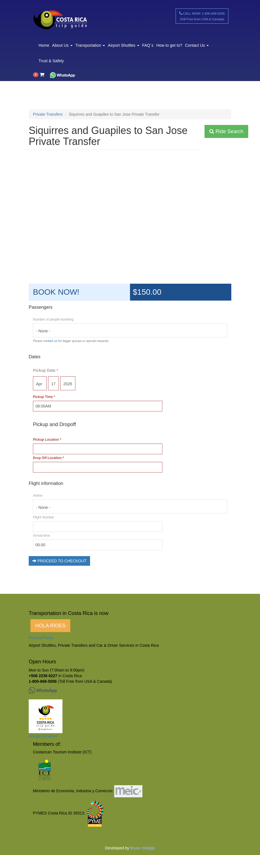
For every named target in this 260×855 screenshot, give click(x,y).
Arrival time (41, 536)
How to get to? (169, 45)
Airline (37, 496)
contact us (50, 341)
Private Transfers (48, 114)
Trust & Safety (51, 61)
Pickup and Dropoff (54, 424)
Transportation (90, 45)
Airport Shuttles (123, 45)
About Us (62, 45)
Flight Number (43, 517)
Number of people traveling (53, 319)
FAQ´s (147, 45)
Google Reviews (43, 736)
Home (44, 45)
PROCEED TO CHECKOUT (59, 561)
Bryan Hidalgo (142, 848)
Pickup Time (44, 397)
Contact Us (197, 45)
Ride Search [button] (226, 131)
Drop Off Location (48, 458)
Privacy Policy (41, 637)
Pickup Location (47, 440)
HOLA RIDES (50, 625)
